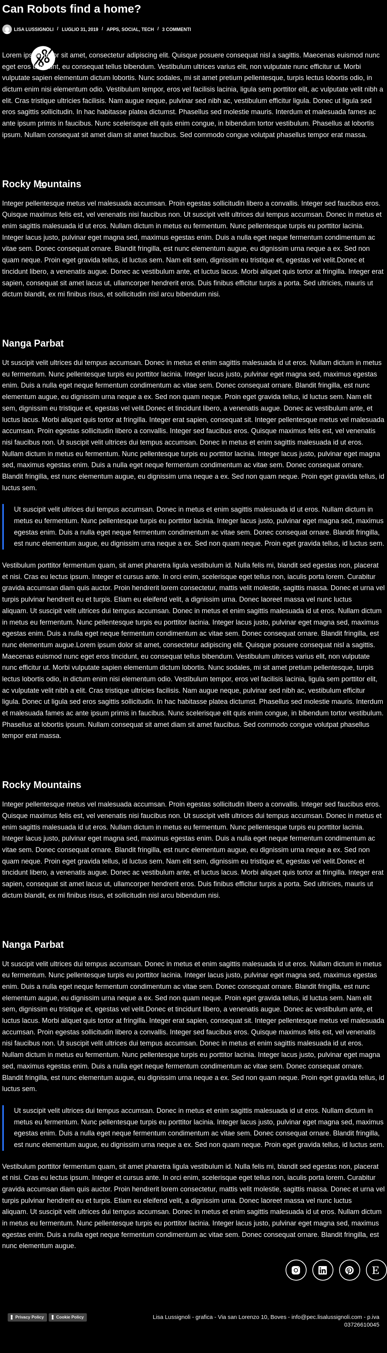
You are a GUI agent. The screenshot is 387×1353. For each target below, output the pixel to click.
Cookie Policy (70, 1317)
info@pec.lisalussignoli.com (327, 1317)
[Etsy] (376, 1270)
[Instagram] (296, 1270)
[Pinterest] (349, 1270)
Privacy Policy (29, 1317)
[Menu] (42, 185)
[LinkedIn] (322, 1270)
